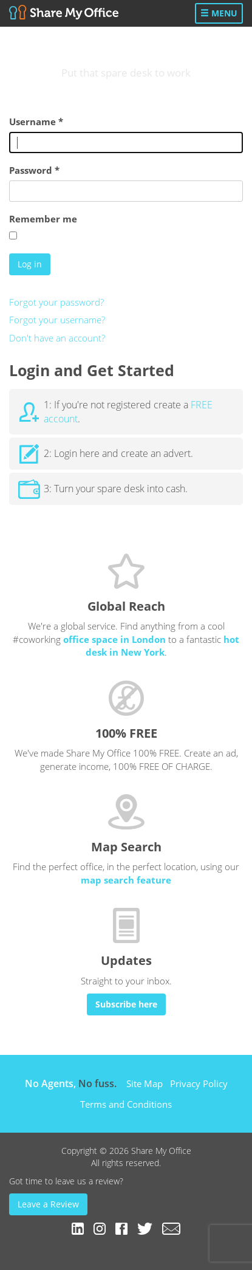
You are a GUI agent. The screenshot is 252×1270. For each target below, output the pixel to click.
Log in (30, 264)
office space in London (114, 639)
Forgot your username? (57, 320)
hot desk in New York (163, 645)
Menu (218, 13)
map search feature (126, 880)
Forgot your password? (56, 302)
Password (34, 170)
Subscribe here (126, 1004)
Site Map (144, 1083)
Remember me (43, 219)
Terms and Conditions (126, 1104)
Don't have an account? (57, 338)
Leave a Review (48, 1204)
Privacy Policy (199, 1083)
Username (36, 121)
